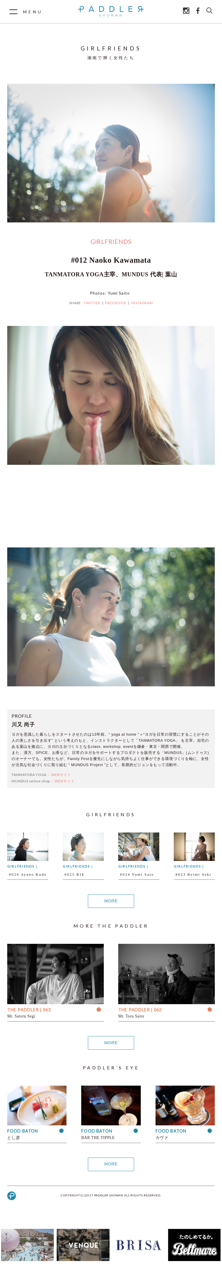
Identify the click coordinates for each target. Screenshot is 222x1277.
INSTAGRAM (142, 303)
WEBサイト (61, 774)
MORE (111, 901)
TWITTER (92, 303)
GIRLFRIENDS (111, 241)
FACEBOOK (115, 303)
